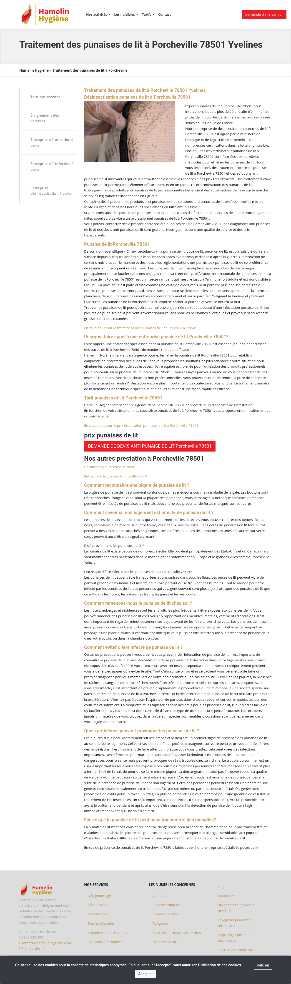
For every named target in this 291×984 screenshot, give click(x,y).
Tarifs (147, 14)
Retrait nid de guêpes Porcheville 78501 (116, 476)
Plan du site (31, 948)
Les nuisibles (124, 14)
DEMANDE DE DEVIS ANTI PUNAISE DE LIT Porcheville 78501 (150, 446)
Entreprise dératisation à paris (51, 142)
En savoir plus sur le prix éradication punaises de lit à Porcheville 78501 (141, 425)
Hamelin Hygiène (34, 70)
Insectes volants (165, 914)
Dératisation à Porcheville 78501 (110, 466)
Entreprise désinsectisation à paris (50, 191)
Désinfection (98, 914)
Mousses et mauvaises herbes (177, 932)
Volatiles (159, 895)
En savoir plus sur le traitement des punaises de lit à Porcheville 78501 (140, 328)
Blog (220, 886)
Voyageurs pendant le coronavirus (234, 923)
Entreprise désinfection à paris (52, 166)
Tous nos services (45, 97)
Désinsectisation (101, 923)
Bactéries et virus (166, 941)
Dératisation (98, 904)
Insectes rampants (167, 904)
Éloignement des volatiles (44, 118)
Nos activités (97, 14)
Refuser (263, 965)
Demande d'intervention (264, 14)
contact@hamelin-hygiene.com (46, 943)
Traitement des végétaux (108, 932)
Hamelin (224, 896)
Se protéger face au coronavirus (232, 937)
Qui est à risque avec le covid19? (235, 908)
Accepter (145, 974)
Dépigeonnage (99, 895)
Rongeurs (160, 923)
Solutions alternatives (105, 941)
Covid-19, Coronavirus (235, 949)
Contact (164, 14)
